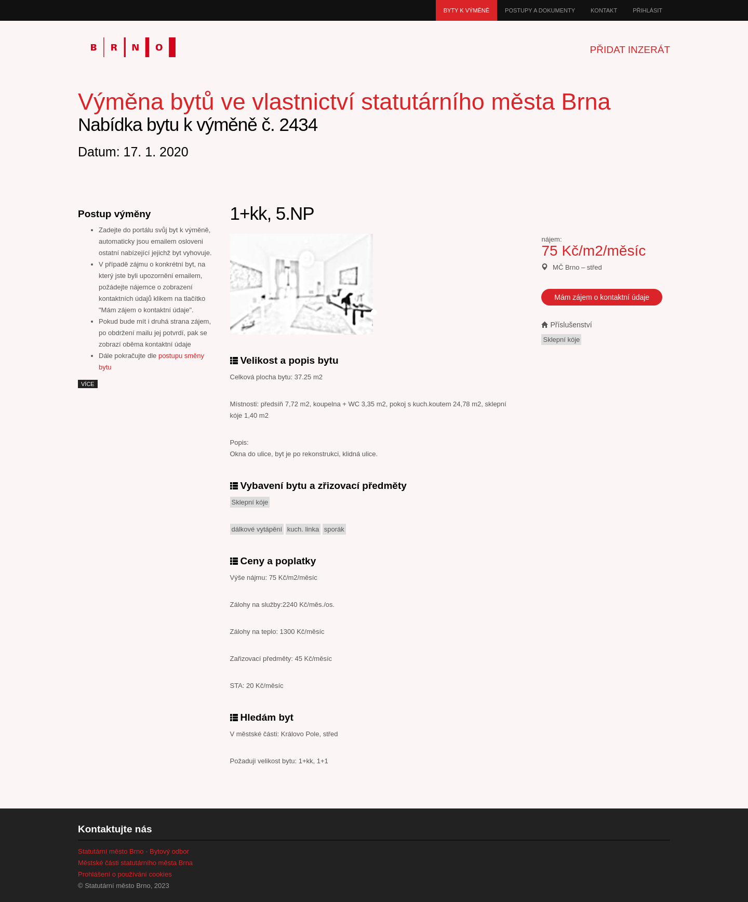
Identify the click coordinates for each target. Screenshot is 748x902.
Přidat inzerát (630, 49)
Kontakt (604, 10)
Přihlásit (647, 10)
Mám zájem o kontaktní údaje (601, 297)
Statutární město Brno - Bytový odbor (133, 851)
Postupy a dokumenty (540, 10)
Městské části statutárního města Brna (135, 863)
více (88, 384)
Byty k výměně (466, 10)
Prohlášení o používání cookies (125, 874)
